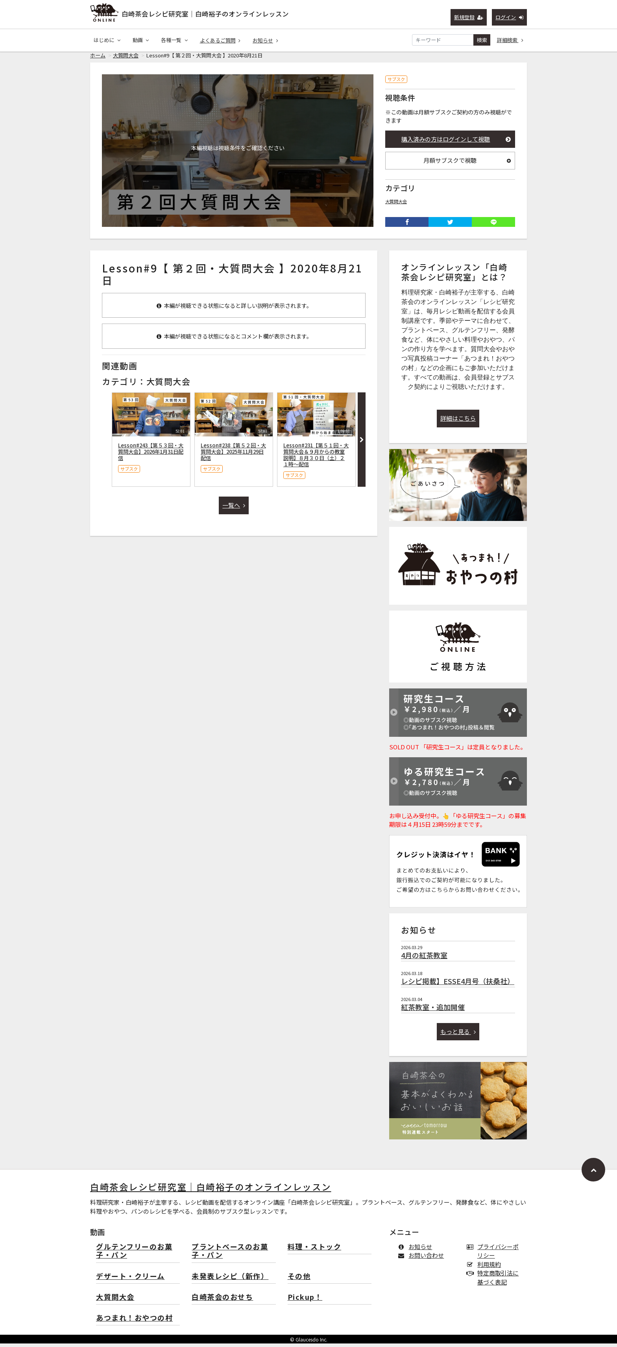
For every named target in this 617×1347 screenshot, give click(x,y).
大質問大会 (126, 59)
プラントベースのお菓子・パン (230, 1255)
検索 (482, 40)
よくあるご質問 (220, 40)
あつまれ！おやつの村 (134, 1321)
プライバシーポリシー (494, 1254)
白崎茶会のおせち (222, 1300)
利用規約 (485, 1268)
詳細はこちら (458, 422)
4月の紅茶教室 (424, 958)
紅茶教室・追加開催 (433, 1010)
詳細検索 (510, 40)
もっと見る (458, 1035)
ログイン (509, 17)
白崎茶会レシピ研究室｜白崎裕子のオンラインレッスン (205, 13)
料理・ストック (315, 1250)
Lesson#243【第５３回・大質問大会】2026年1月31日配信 (150, 455)
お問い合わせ (422, 1259)
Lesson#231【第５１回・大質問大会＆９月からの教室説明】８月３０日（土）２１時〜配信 (316, 458)
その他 (299, 1279)
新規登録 (469, 17)
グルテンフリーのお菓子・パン (134, 1255)
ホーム (97, 59)
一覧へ (233, 508)
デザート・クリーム (130, 1279)
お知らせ (265, 40)
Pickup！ (305, 1300)
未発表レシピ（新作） (230, 1279)
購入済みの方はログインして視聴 (456, 142)
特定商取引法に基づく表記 (494, 1281)
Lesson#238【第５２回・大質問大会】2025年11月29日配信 (233, 455)
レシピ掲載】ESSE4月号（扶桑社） (457, 984)
